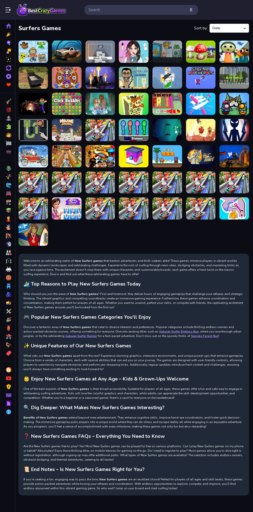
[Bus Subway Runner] (101, 156)
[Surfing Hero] (34, 234)
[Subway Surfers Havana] (167, 208)
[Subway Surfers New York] (167, 182)
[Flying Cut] (201, 103)
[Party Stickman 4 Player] (134, 129)
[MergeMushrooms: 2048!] (201, 52)
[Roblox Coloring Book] (167, 78)
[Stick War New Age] (234, 129)
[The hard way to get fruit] (167, 103)
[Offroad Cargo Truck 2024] (34, 78)
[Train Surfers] (68, 156)
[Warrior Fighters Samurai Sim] (234, 156)
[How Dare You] (201, 129)
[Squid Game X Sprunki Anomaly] (234, 52)
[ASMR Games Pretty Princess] (134, 52)
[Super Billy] (167, 156)
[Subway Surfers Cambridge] (234, 182)
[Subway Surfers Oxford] (134, 182)
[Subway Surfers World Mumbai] (101, 208)
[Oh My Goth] (101, 78)
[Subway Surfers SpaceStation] (101, 182)
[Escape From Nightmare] (167, 129)
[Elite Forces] (234, 78)
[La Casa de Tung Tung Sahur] (167, 52)
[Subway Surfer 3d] (68, 182)
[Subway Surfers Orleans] (134, 208)
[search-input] (137, 10)
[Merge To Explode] (134, 103)
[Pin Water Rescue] (234, 208)
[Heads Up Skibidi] (134, 78)
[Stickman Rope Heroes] (201, 78)
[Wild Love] (101, 103)
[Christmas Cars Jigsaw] (34, 156)
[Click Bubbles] (68, 103)
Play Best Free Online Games (41, 10)
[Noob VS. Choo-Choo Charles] (34, 103)
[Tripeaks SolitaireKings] (68, 208)
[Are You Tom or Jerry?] (201, 156)
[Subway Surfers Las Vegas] (201, 182)
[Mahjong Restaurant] (68, 129)
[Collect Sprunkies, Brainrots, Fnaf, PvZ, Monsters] (34, 52)
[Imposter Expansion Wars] (234, 103)
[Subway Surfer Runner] (101, 129)
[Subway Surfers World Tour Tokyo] (34, 208)
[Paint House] (134, 156)
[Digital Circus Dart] (68, 78)
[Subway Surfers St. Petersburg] (201, 208)
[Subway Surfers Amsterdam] (34, 182)
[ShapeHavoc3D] (101, 52)
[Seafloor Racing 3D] (68, 52)
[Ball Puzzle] (34, 129)
